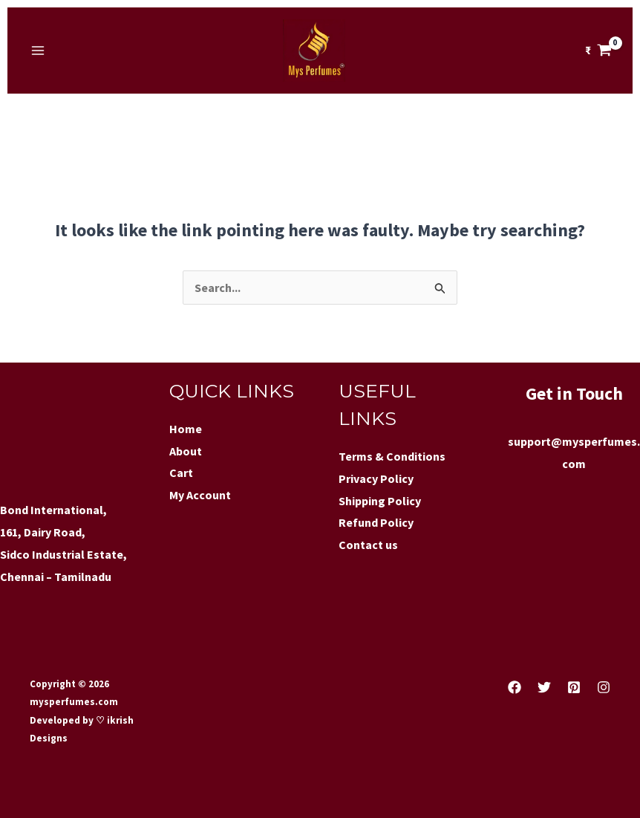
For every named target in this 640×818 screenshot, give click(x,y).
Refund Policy (376, 522)
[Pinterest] (574, 687)
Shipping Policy (380, 500)
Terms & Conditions (392, 456)
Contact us (368, 544)
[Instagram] (603, 687)
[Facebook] (514, 687)
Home (185, 428)
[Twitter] (544, 687)
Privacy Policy (376, 478)
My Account (200, 494)
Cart (181, 472)
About (185, 451)
